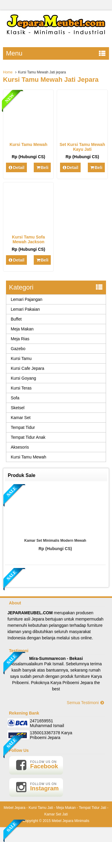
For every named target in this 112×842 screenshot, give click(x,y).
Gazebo (18, 348)
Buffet (16, 319)
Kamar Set (20, 417)
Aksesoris (20, 447)
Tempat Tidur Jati (92, 808)
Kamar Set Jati (56, 814)
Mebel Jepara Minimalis (70, 821)
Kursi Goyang (23, 378)
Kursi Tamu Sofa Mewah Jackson (28, 239)
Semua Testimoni (86, 702)
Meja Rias (20, 338)
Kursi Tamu (21, 358)
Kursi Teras (21, 388)
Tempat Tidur (23, 427)
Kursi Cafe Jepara (27, 368)
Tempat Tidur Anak (28, 437)
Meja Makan (22, 329)
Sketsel (17, 407)
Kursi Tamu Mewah (28, 144)
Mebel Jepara (14, 808)
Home (8, 72)
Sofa (15, 397)
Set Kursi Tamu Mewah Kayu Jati (82, 147)
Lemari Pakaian (25, 309)
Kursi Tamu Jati (41, 808)
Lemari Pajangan (26, 299)
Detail (16, 167)
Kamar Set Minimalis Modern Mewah (55, 540)
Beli (42, 167)
